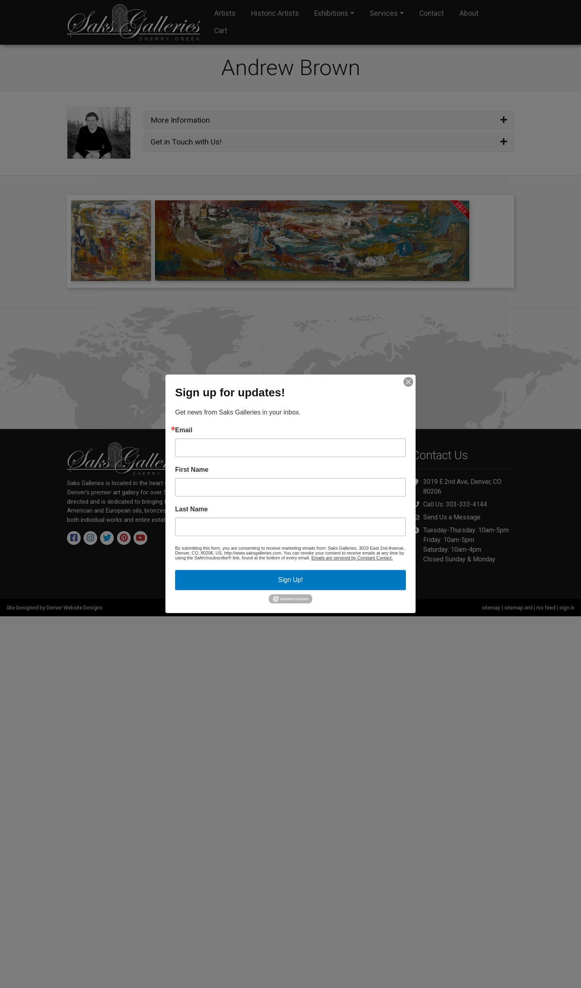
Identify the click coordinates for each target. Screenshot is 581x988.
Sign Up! (290, 579)
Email (183, 430)
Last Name (191, 509)
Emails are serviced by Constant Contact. (352, 557)
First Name (192, 470)
